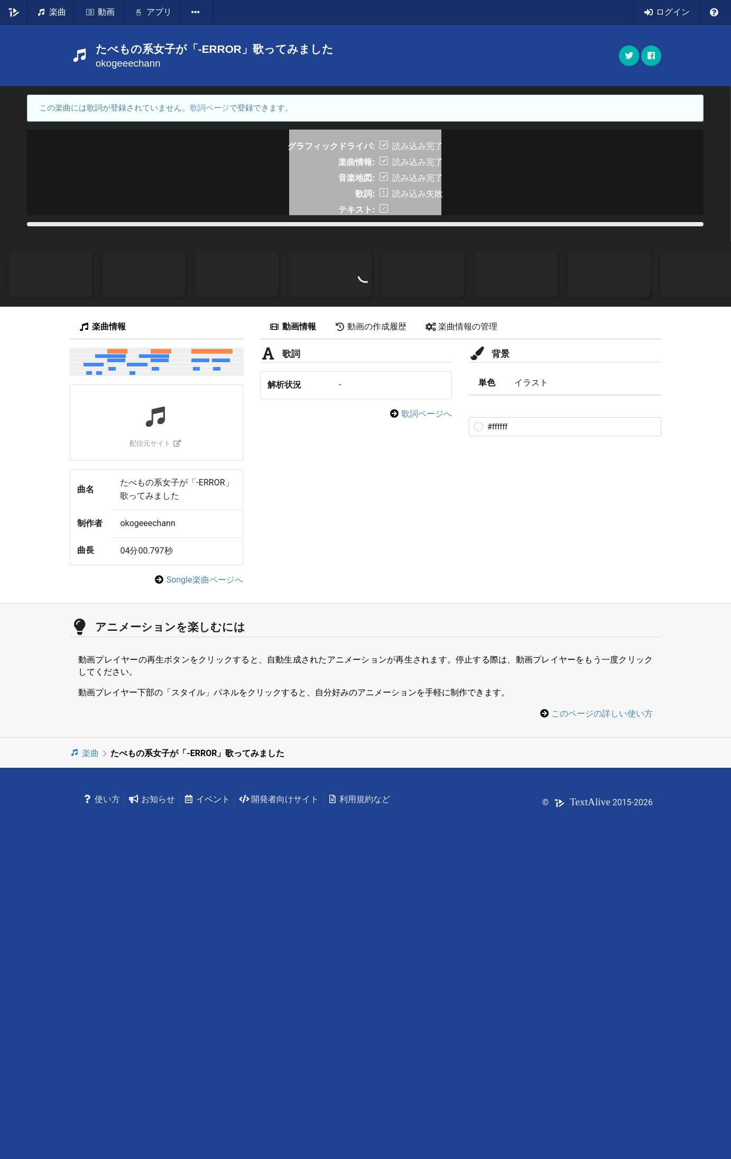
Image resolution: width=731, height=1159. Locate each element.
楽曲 (84, 1048)
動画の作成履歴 (371, 621)
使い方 (101, 1094)
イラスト (531, 677)
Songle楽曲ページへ (204, 875)
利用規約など (359, 1094)
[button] (651, 55)
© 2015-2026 (597, 1097)
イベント (207, 1094)
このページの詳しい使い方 (602, 1009)
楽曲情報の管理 (461, 621)
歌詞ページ (209, 108)
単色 (486, 677)
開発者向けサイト (279, 1094)
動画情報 (293, 621)
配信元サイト (155, 738)
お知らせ (152, 1094)
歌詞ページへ (426, 709)
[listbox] (197, 12)
